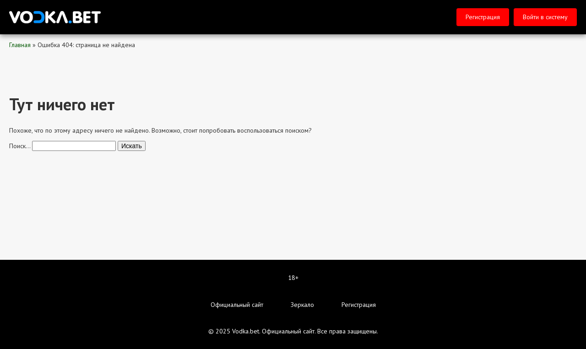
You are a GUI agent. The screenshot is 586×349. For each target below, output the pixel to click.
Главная (20, 45)
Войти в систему (545, 17)
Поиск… (19, 146)
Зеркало (302, 305)
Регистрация (483, 17)
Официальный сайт (237, 305)
